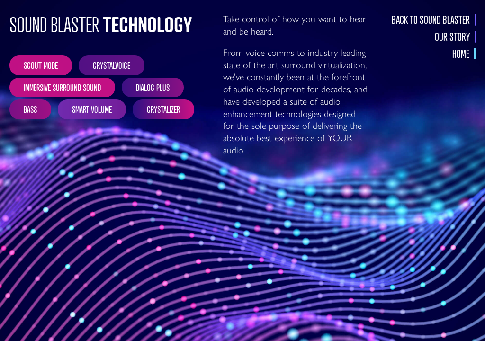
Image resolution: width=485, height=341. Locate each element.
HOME (460, 54)
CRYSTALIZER (163, 109)
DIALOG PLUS (153, 87)
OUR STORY (452, 37)
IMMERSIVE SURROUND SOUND (62, 87)
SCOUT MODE (41, 65)
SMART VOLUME (92, 109)
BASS (30, 109)
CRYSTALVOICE (111, 65)
